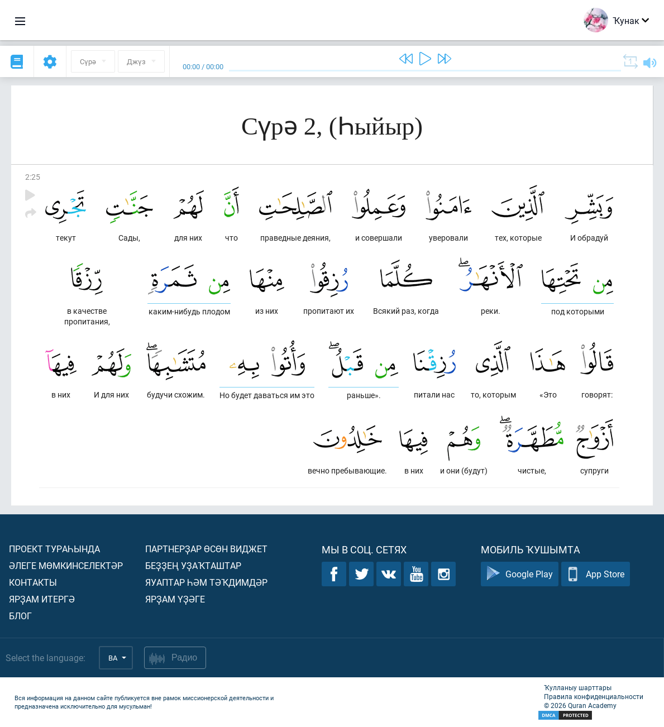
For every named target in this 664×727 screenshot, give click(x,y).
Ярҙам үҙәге (175, 599)
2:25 (32, 176)
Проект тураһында (54, 548)
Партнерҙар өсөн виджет (206, 548)
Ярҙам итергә (42, 599)
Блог (20, 615)
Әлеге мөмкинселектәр (66, 565)
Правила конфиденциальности (593, 696)
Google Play (519, 574)
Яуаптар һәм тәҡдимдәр (206, 582)
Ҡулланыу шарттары (578, 687)
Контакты (33, 582)
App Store (595, 574)
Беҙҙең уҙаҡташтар (193, 565)
